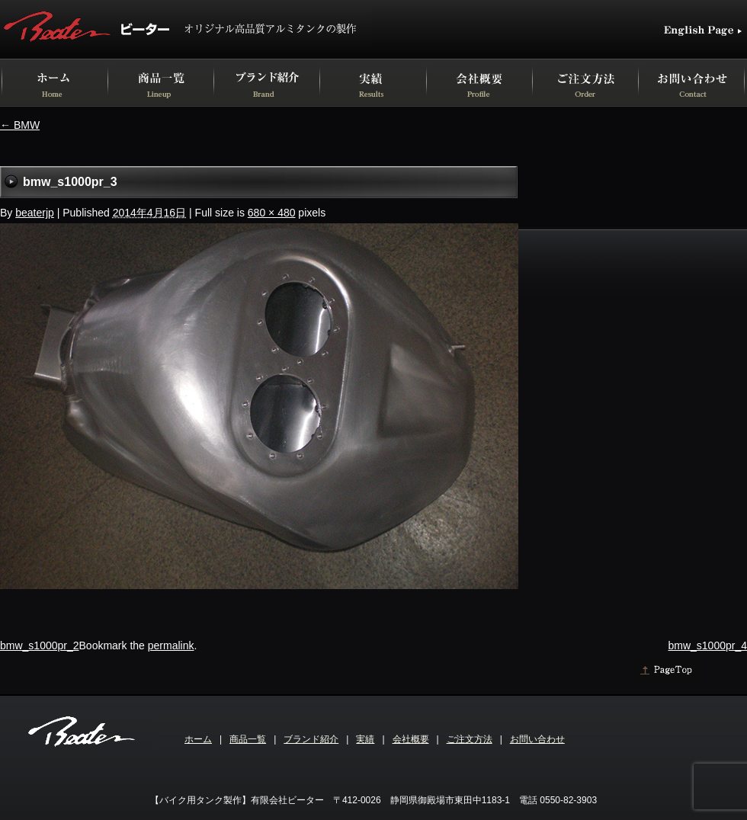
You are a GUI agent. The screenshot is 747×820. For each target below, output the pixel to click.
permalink (171, 645)
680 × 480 (272, 213)
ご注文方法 (469, 739)
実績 (365, 739)
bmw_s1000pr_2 (39, 645)
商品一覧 (247, 739)
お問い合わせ (537, 739)
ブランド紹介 (311, 739)
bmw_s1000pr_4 (707, 645)
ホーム (198, 739)
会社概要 (411, 739)
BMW (20, 125)
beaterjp (34, 213)
